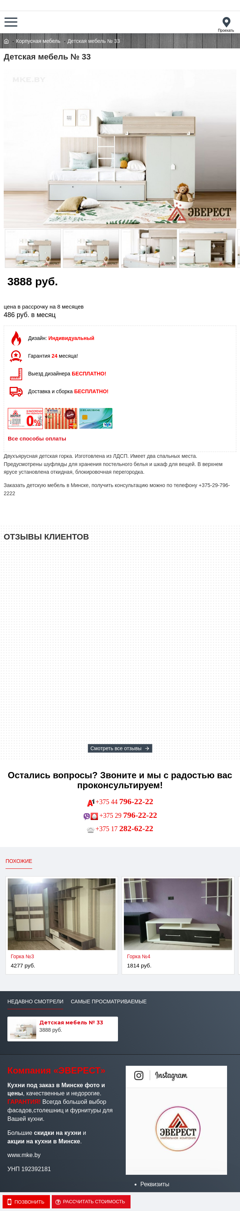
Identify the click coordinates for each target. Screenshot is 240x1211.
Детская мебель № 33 (71, 1022)
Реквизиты (155, 1184)
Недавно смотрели (35, 1001)
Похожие (19, 861)
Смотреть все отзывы (115, 748)
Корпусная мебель (38, 41)
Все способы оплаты (37, 438)
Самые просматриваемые (108, 1001)
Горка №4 (138, 956)
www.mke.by (24, 1155)
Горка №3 (22, 956)
